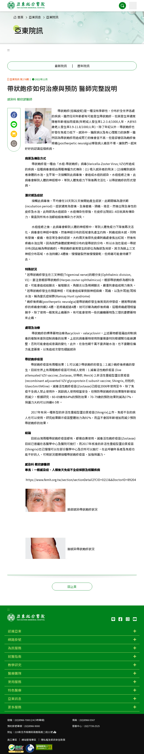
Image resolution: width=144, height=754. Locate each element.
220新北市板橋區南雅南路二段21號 (35, 732)
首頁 (18, 17)
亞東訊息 (35, 17)
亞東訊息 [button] (14, 698)
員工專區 (12, 739)
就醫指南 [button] (14, 656)
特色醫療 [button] (14, 690)
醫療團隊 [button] (14, 673)
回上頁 (72, 586)
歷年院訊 (83, 66)
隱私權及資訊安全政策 (53, 739)
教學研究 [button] (14, 664)
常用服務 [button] (14, 681)
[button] (122, 5)
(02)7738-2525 (92, 726)
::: (8, 49)
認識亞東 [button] (14, 631)
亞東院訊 (52, 17)
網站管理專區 (29, 739)
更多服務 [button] (14, 707)
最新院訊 (61, 66)
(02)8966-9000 (32, 726)
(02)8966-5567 (87, 720)
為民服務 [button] (14, 648)
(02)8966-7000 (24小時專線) (29, 720)
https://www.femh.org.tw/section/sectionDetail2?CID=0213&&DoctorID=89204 (81, 479)
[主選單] (133, 5)
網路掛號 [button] (14, 639)
